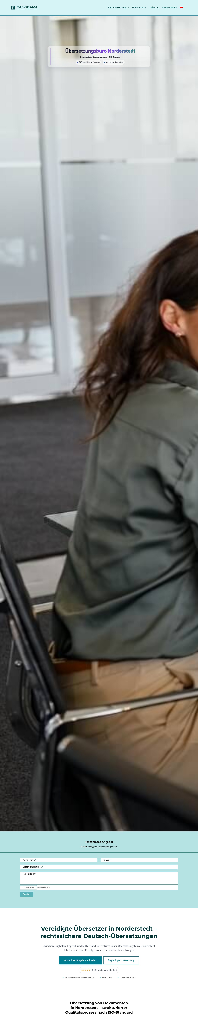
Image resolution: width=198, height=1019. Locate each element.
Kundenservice (169, 7)
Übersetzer (138, 7)
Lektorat (154, 7)
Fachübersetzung (117, 7)
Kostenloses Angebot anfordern (80, 960)
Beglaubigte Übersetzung (121, 960)
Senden (26, 894)
